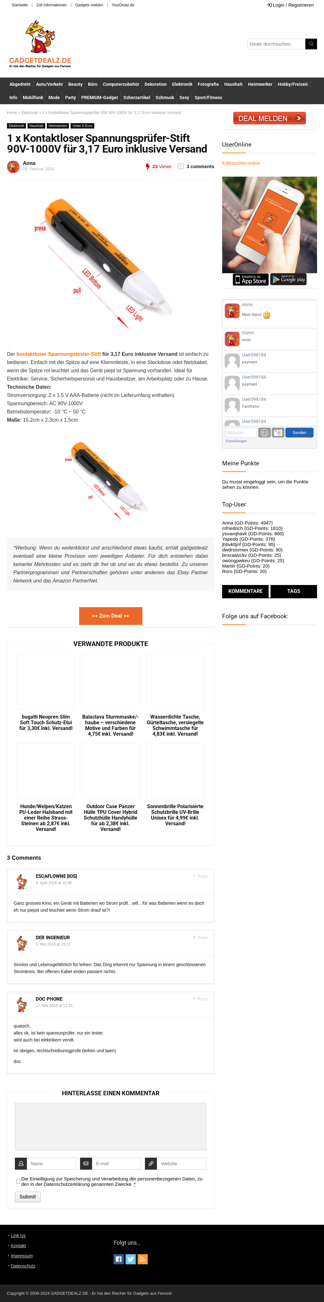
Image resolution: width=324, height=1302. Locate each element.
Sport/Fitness (208, 97)
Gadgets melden (89, 5)
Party (70, 97)
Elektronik (182, 84)
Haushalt (233, 84)
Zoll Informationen (51, 5)
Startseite (20, 5)
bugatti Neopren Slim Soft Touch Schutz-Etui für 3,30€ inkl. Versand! (45, 722)
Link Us (18, 1235)
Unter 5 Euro (82, 126)
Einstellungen (236, 441)
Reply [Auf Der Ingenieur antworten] (202, 937)
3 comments (200, 166)
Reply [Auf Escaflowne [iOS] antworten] (202, 876)
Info (13, 97)
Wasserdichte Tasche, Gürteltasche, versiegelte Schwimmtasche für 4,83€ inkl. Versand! (175, 725)
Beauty (75, 84)
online (241, 163)
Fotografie (208, 84)
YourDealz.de (123, 5)
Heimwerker (260, 84)
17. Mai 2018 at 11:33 (54, 1005)
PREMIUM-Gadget (99, 97)
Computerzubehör (121, 84)
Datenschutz (23, 1265)
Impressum (22, 1255)
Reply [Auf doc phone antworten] (202, 999)
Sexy (184, 97)
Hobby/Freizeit (293, 84)
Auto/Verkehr (49, 84)
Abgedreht (20, 84)
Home (12, 112)
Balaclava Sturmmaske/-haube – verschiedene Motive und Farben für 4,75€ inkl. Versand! (110, 725)
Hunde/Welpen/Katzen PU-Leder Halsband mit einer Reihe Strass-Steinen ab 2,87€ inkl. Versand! (45, 818)
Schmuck (165, 97)
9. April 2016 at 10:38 (54, 883)
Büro (92, 84)
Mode (54, 97)
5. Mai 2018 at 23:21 (53, 944)
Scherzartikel (136, 97)
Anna (29, 163)
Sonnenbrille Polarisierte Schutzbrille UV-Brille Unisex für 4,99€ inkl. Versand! (175, 815)
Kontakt (18, 1245)
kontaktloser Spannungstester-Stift (58, 354)
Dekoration (156, 84)
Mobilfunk (33, 97)
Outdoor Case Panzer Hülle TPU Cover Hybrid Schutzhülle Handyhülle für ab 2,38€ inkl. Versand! (110, 818)
